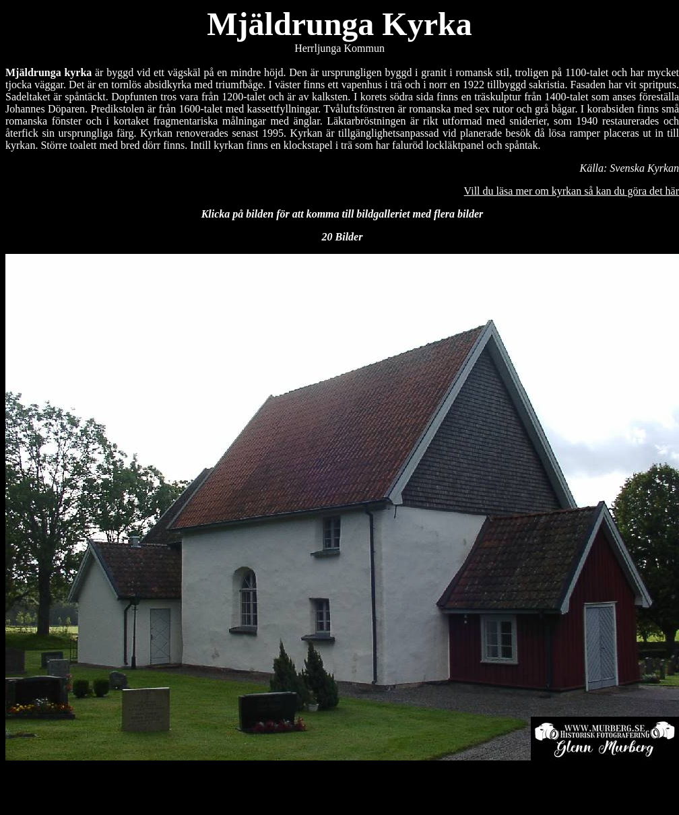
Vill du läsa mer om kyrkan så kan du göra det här (571, 191)
